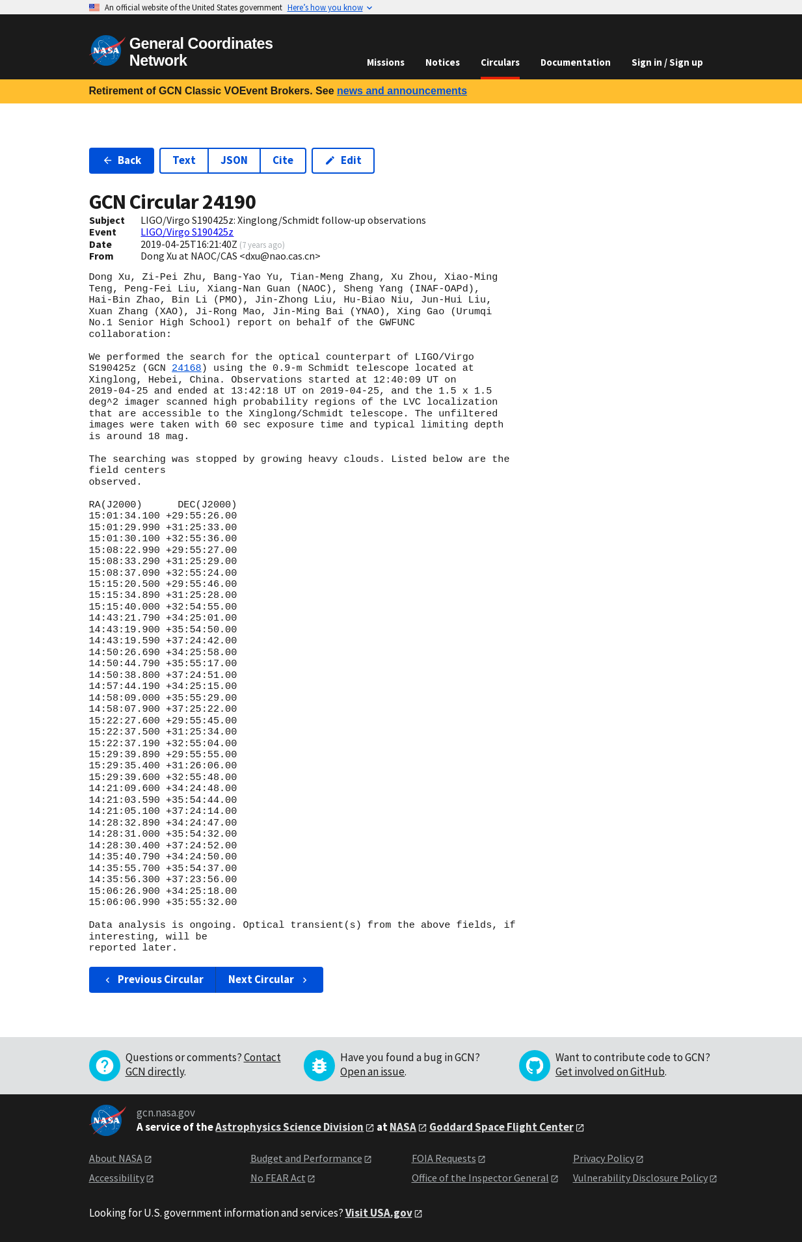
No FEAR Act (278, 1177)
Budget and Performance (306, 1158)
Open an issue (372, 1071)
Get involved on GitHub (610, 1071)
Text (184, 160)
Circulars (500, 62)
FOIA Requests (444, 1158)
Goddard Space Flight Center (501, 1127)
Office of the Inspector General (480, 1177)
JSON (234, 160)
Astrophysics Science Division (289, 1127)
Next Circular (269, 979)
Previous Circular (153, 979)
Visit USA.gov (378, 1213)
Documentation (576, 62)
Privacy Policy (603, 1158)
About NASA (115, 1158)
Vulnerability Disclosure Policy (640, 1177)
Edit (343, 160)
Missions (386, 62)
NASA (403, 1127)
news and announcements (402, 90)
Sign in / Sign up (667, 62)
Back (122, 160)
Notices (442, 62)
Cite (283, 160)
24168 (187, 368)
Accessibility (116, 1177)
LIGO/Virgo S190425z (187, 231)
